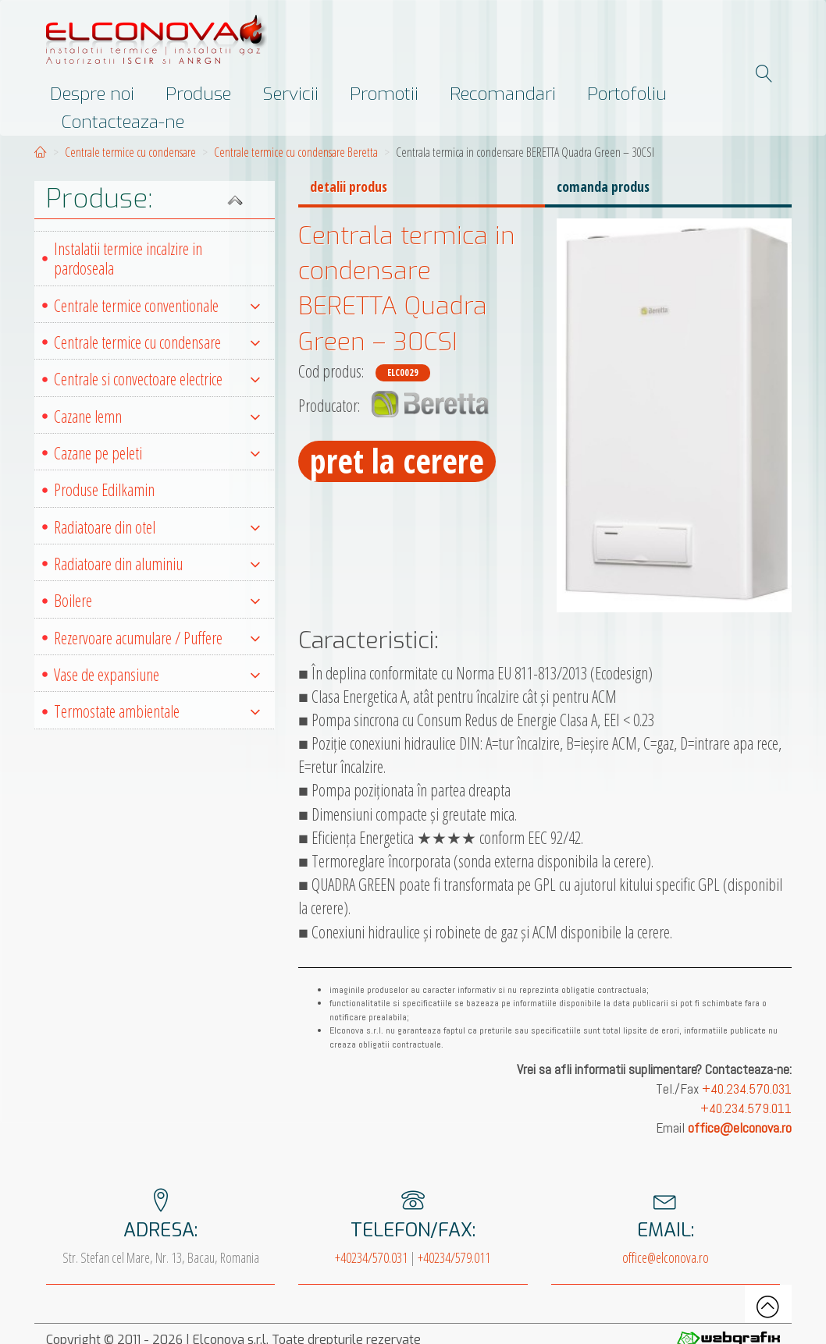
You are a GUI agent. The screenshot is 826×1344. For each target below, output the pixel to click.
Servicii (290, 93)
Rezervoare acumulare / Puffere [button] (157, 637)
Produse (198, 93)
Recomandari (503, 93)
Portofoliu (627, 93)
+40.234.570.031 (747, 1089)
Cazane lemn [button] (157, 416)
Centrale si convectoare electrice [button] (157, 378)
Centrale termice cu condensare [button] (157, 342)
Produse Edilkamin (104, 489)
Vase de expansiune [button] (157, 674)
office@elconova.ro (665, 1257)
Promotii (384, 93)
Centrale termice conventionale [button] (157, 305)
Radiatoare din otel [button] (157, 527)
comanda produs (603, 186)
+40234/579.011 (454, 1257)
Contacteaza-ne (123, 121)
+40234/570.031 (371, 1257)
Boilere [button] (157, 600)
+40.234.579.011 (746, 1108)
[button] (154, 200)
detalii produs (348, 186)
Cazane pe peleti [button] (157, 452)
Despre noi (92, 93)
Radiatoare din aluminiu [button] (157, 563)
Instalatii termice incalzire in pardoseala (128, 258)
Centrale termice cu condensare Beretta (296, 152)
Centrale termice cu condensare (130, 152)
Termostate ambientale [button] (157, 711)
